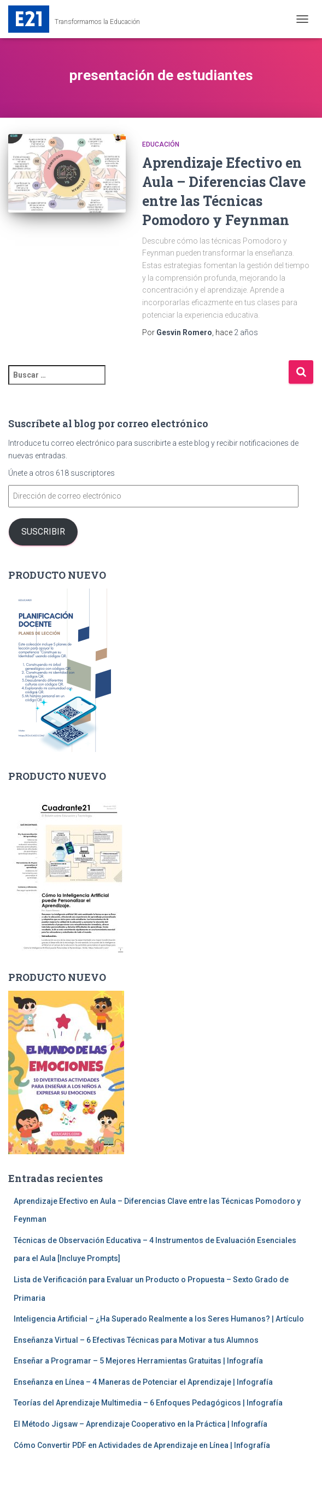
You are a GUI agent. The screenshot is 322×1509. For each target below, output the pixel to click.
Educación (160, 144)
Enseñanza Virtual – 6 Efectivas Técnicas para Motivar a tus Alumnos (136, 1340)
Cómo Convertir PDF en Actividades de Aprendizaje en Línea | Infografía (142, 1445)
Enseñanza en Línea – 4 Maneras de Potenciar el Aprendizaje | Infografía (143, 1382)
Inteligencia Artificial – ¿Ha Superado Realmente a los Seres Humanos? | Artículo (159, 1318)
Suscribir (43, 531)
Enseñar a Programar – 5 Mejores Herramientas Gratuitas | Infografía (138, 1360)
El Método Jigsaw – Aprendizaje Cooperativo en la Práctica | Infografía (140, 1424)
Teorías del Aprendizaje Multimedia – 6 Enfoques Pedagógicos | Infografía (148, 1402)
